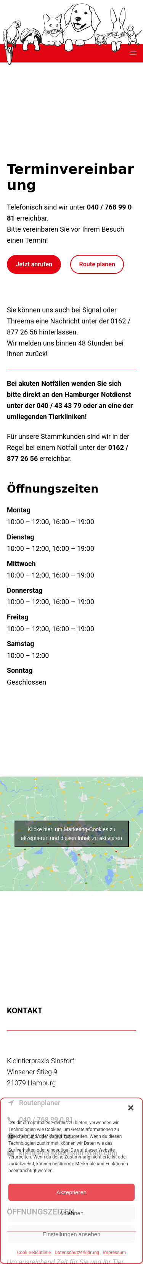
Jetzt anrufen (34, 264)
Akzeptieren (71, 1192)
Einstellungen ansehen (72, 1234)
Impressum (114, 1252)
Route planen (97, 264)
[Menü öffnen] (133, 53)
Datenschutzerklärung (77, 1252)
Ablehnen (71, 1213)
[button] (131, 1108)
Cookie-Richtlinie (34, 1252)
